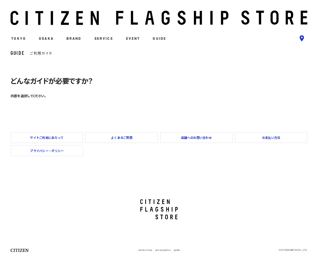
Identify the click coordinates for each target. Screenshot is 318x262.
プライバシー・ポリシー (47, 151)
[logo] (159, 18)
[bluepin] (301, 38)
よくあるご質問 (121, 138)
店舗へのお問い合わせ (196, 138)
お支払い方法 (271, 138)
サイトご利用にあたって (47, 138)
